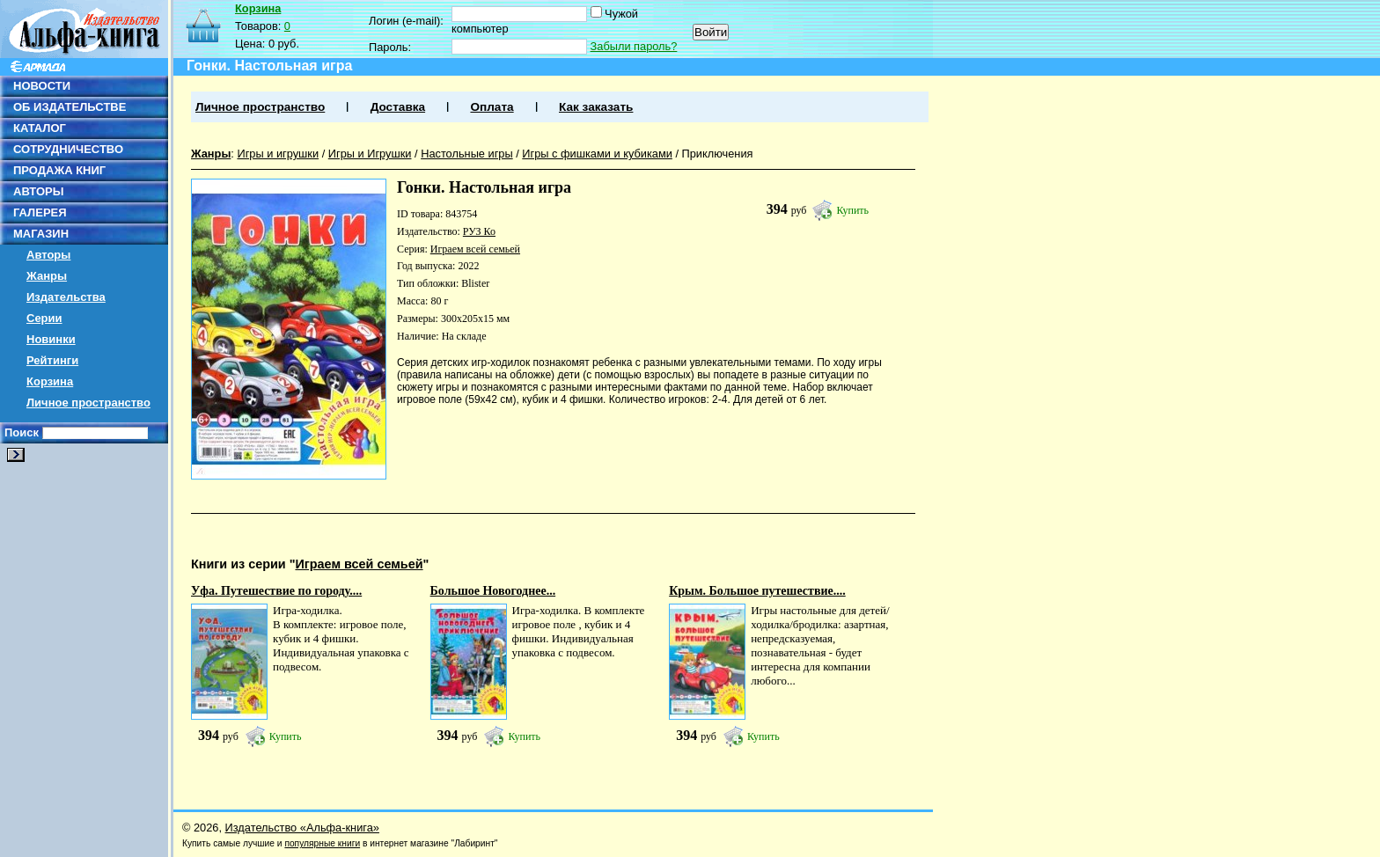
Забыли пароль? (634, 46)
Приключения (717, 153)
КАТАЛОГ (39, 128)
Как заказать (596, 107)
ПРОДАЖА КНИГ (59, 170)
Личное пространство (88, 402)
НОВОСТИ (41, 85)
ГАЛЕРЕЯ (40, 212)
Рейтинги (52, 360)
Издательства (66, 297)
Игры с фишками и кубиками (597, 153)
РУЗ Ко (479, 231)
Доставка (398, 107)
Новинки (51, 339)
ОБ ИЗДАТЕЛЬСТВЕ (69, 107)
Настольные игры (467, 153)
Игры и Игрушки (370, 153)
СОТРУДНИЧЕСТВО (68, 149)
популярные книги (322, 843)
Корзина (49, 381)
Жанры (46, 275)
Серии (44, 318)
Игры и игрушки (278, 153)
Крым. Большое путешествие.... (757, 590)
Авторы (48, 254)
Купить (852, 210)
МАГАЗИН (41, 233)
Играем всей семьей (475, 249)
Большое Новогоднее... (493, 590)
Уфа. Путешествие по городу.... (276, 590)
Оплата (491, 107)
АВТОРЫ (38, 191)
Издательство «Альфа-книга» (302, 827)
